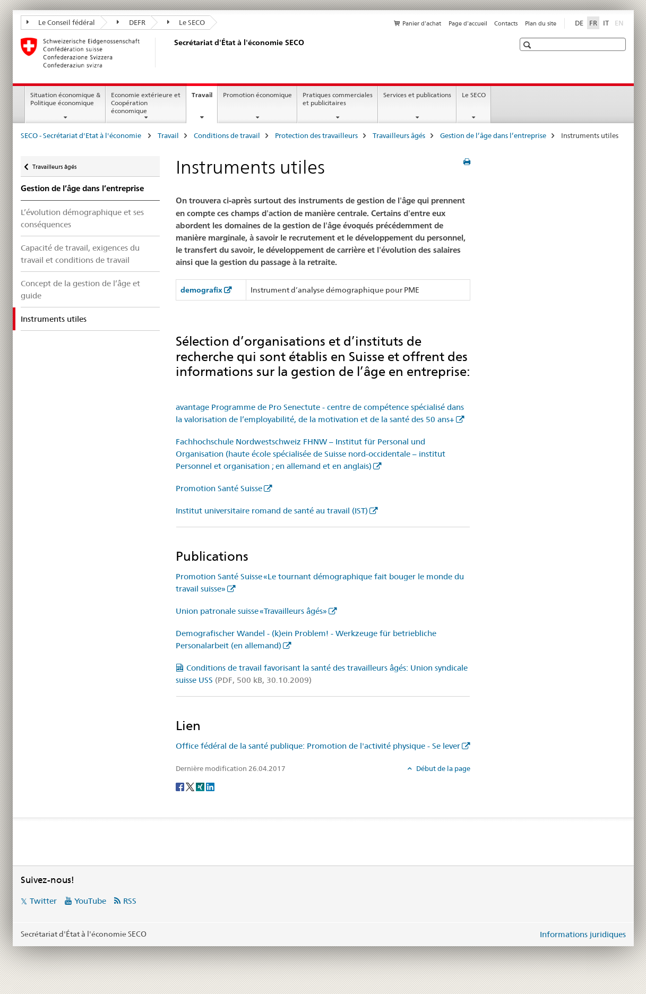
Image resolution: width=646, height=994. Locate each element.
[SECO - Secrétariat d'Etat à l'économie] (172, 52)
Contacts (506, 23)
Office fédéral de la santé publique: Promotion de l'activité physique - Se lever (318, 746)
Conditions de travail (227, 135)
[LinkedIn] (210, 786)
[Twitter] (191, 786)
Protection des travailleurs (316, 135)
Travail (204, 98)
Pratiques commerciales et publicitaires (338, 99)
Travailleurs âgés (399, 135)
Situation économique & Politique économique (65, 99)
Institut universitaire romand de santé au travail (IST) (272, 510)
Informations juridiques (583, 934)
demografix (201, 290)
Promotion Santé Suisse (219, 488)
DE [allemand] (579, 23)
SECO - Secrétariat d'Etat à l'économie (82, 135)
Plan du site (540, 23)
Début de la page (442, 768)
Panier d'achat (421, 23)
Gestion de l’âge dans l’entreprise (493, 135)
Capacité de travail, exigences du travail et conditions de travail (80, 254)
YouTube (90, 901)
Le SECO (186, 22)
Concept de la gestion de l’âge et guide (80, 289)
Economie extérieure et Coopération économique (145, 103)
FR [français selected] (593, 23)
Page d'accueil (468, 23)
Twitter (43, 901)
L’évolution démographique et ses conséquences (82, 218)
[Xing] (201, 786)
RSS (129, 901)
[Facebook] (181, 786)
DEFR (131, 22)
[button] (528, 45)
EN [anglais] (620, 22)
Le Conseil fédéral (61, 22)
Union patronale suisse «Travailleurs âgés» (251, 611)
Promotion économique (257, 95)
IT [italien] (606, 23)
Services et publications (417, 95)
